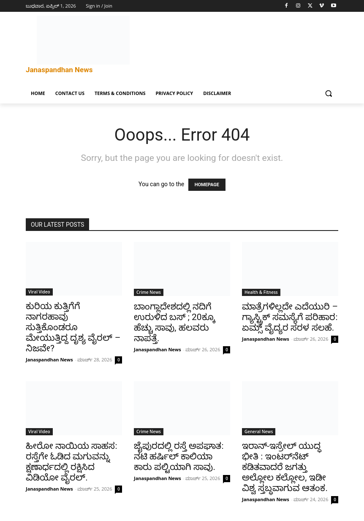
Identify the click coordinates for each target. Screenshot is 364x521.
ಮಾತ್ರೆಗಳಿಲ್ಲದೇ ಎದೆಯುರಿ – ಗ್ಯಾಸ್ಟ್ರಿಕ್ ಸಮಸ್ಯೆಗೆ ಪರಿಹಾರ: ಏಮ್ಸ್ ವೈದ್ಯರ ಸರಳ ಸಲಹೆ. (290, 317)
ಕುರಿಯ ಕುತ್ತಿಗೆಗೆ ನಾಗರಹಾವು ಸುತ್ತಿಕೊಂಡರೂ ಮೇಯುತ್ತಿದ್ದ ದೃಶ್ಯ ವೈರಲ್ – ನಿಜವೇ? (73, 327)
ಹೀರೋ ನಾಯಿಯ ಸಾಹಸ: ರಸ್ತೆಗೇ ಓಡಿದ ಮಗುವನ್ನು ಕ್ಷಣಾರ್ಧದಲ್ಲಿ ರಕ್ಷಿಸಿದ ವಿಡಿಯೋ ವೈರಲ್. (71, 462)
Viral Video (39, 292)
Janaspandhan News (49, 359)
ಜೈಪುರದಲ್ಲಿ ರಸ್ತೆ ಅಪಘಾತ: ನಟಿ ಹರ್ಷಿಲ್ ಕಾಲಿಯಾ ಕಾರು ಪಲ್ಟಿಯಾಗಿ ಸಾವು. (179, 456)
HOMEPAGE (207, 184)
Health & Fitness (261, 292)
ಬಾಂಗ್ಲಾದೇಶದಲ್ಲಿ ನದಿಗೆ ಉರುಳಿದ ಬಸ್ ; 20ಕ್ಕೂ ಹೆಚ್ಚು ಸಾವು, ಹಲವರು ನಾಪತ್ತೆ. (174, 322)
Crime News (148, 292)
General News (258, 431)
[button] (328, 93)
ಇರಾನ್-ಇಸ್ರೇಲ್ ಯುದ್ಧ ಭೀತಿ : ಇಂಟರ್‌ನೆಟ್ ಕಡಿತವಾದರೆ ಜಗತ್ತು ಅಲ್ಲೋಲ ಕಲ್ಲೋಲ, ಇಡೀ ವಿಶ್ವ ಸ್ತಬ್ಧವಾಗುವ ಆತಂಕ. (285, 467)
